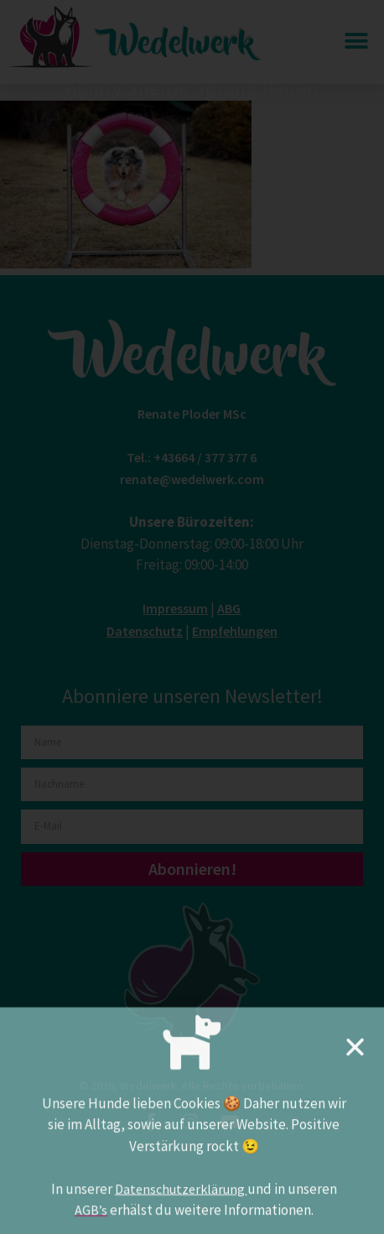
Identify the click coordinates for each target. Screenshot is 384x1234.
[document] (192, 617)
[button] (355, 1056)
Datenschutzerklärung (181, 1198)
